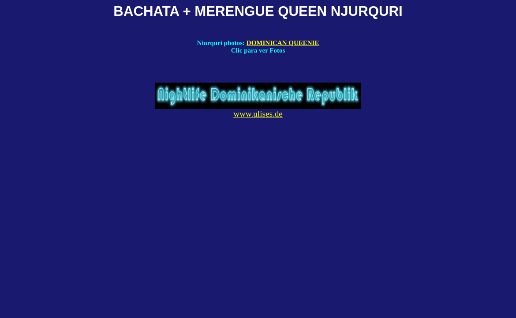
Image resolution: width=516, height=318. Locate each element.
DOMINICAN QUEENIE (283, 42)
